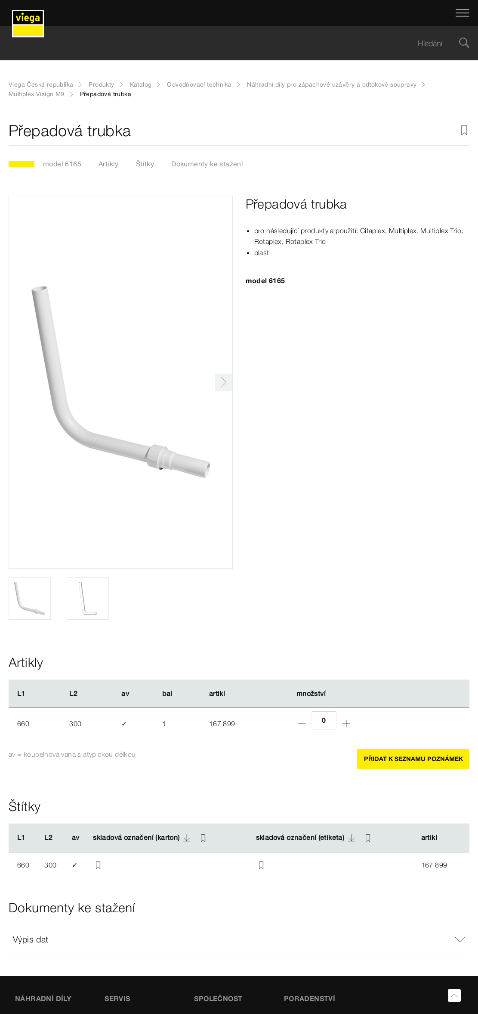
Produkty (101, 84)
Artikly (109, 163)
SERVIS (117, 998)
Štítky (145, 163)
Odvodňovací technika (199, 84)
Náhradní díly (43, 998)
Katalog (141, 84)
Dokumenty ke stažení (207, 163)
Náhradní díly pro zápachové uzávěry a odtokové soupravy (331, 84)
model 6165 (62, 163)
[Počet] (324, 720)
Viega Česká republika (41, 84)
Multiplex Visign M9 (37, 94)
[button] (239, 939)
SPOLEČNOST (218, 998)
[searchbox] (232, 43)
